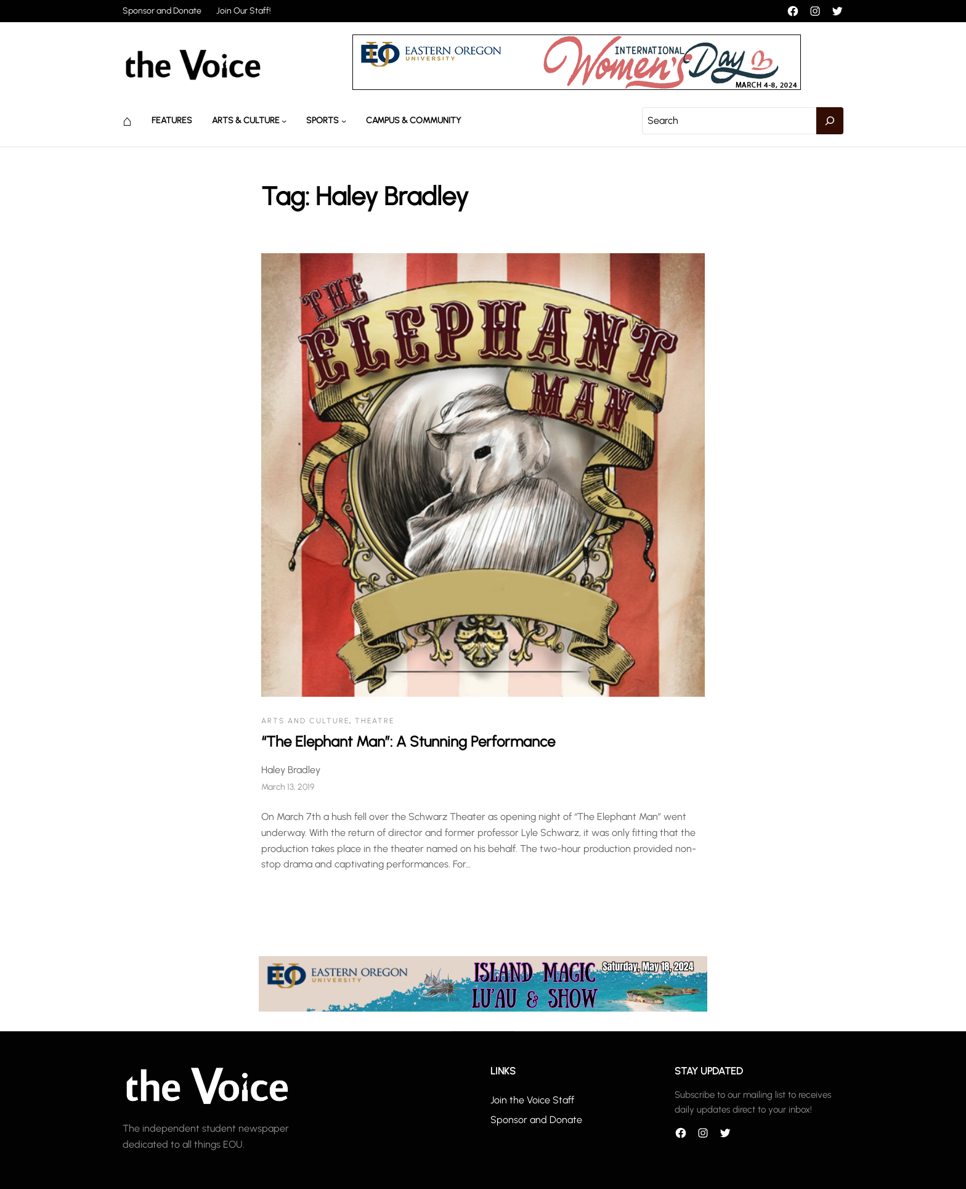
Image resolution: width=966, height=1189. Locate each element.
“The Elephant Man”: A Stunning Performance (408, 741)
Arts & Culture (246, 120)
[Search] (829, 120)
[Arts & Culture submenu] (284, 120)
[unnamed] (576, 86)
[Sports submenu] (343, 120)
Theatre (374, 720)
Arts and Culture (305, 720)
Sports (322, 120)
